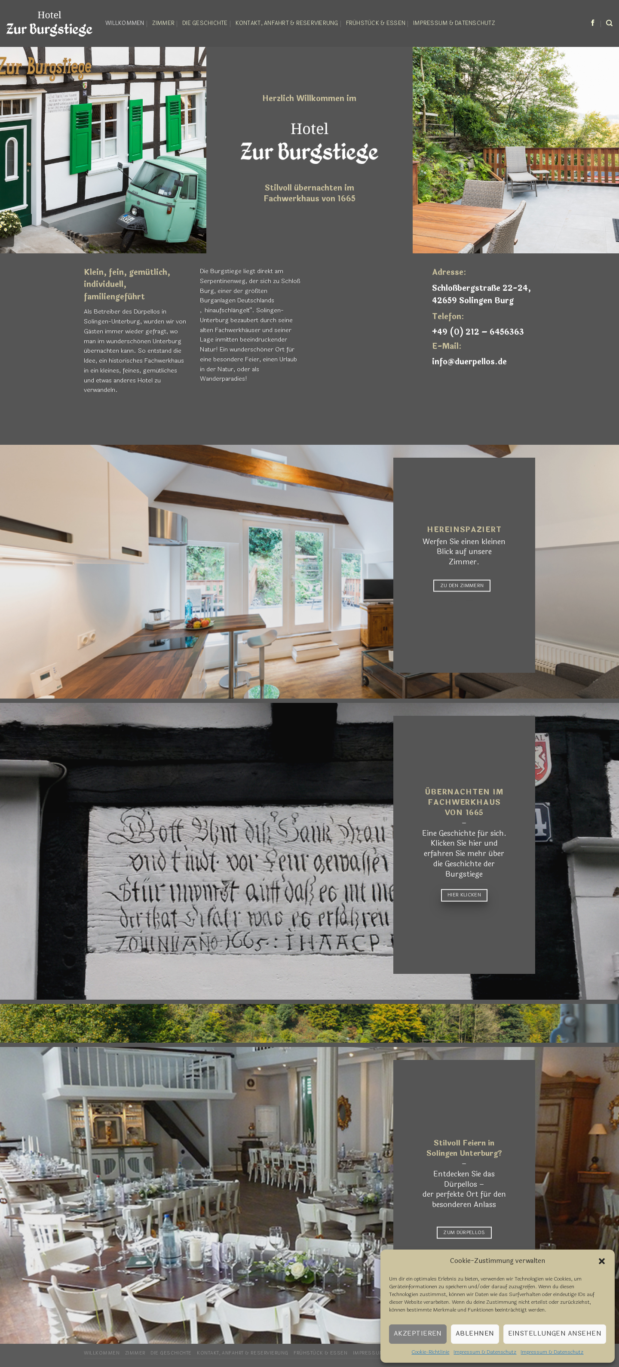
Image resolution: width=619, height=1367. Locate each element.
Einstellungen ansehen (554, 1334)
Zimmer (163, 23)
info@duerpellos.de (469, 362)
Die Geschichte (205, 23)
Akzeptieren (418, 1334)
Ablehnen (475, 1334)
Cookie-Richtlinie (430, 1352)
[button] (602, 1261)
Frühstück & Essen (375, 23)
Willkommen (124, 23)
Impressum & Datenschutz (485, 1352)
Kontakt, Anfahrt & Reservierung (287, 23)
